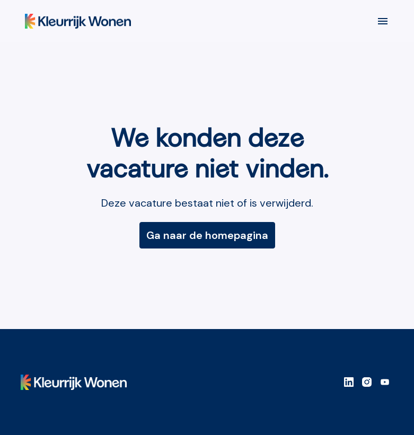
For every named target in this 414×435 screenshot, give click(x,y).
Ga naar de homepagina (207, 235)
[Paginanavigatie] (383, 21)
